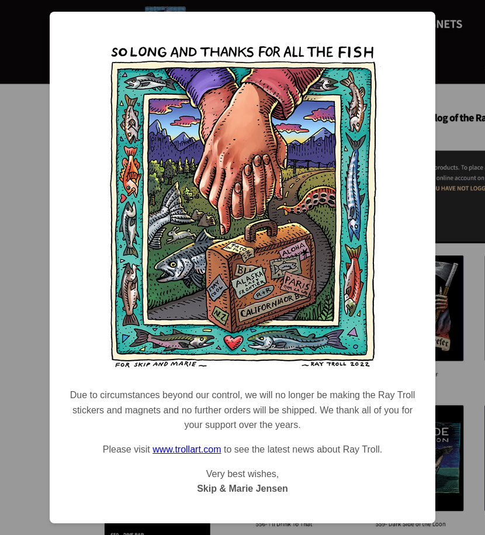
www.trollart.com (187, 449)
